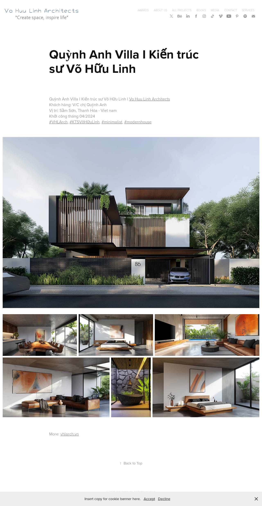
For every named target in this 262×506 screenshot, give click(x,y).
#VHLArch (58, 122)
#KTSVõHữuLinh (84, 122)
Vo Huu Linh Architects (149, 99)
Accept (149, 498)
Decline (164, 498)
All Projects (181, 10)
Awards (143, 10)
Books (201, 10)
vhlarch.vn (69, 434)
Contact (230, 10)
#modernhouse (137, 122)
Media (215, 10)
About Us (160, 10)
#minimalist (112, 122)
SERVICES (248, 10)
